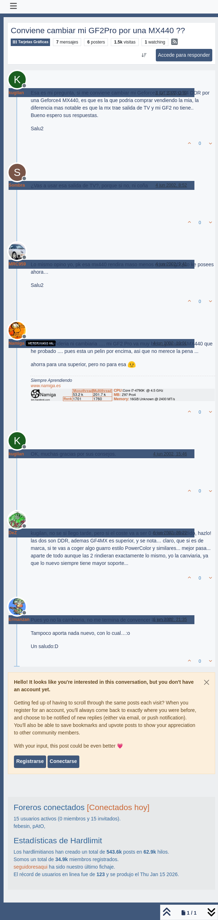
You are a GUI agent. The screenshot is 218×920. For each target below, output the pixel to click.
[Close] (206, 682)
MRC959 (17, 264)
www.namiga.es (46, 385)
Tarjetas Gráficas (30, 42)
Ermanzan (19, 619)
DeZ (13, 532)
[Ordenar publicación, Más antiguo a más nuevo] (144, 55)
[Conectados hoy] (118, 807)
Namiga (16, 343)
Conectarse (63, 761)
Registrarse (30, 761)
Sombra (17, 185)
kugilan (16, 92)
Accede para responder (184, 55)
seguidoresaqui (31, 867)
